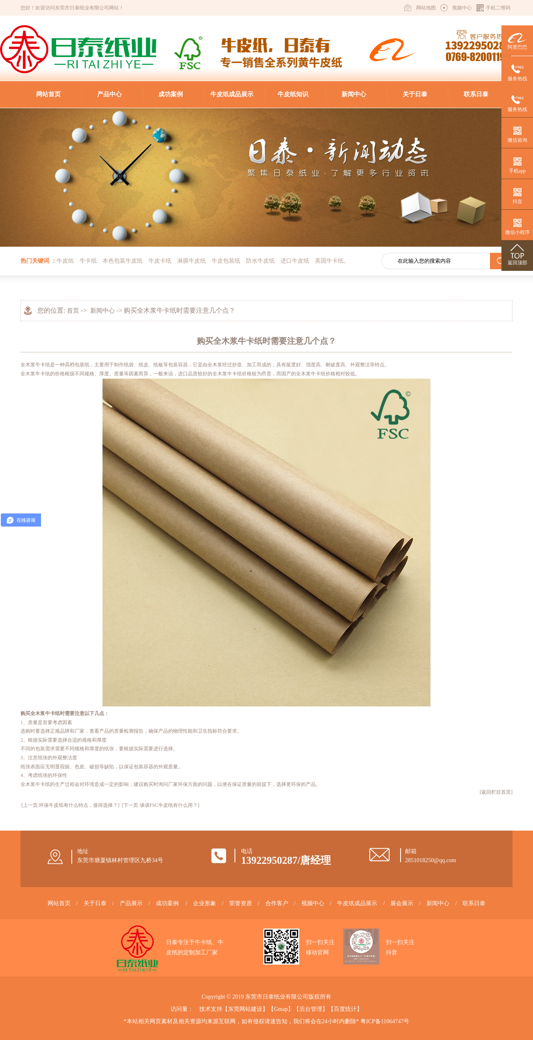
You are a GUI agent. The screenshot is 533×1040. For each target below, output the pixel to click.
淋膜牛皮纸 (191, 261)
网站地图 (426, 8)
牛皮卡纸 (159, 261)
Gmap (281, 1009)
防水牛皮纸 (260, 261)
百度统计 (345, 1009)
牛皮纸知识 (293, 94)
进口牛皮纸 (294, 261)
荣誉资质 (240, 903)
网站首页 (48, 94)
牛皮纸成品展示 (231, 94)
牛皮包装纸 (226, 261)
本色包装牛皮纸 (122, 261)
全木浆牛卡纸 (35, 365)
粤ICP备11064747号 (384, 1021)
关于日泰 (415, 94)
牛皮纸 (65, 261)
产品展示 (131, 903)
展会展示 (401, 903)
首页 (73, 310)
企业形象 (204, 903)
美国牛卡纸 (329, 261)
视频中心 (462, 8)
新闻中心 (354, 94)
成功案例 (170, 94)
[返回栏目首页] (496, 792)
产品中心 (109, 94)
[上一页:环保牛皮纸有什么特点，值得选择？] (70, 805)
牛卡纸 (88, 261)
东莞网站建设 (245, 1009)
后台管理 (310, 1009)
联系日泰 (476, 94)
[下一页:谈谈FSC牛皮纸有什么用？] (160, 805)
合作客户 (276, 903)
